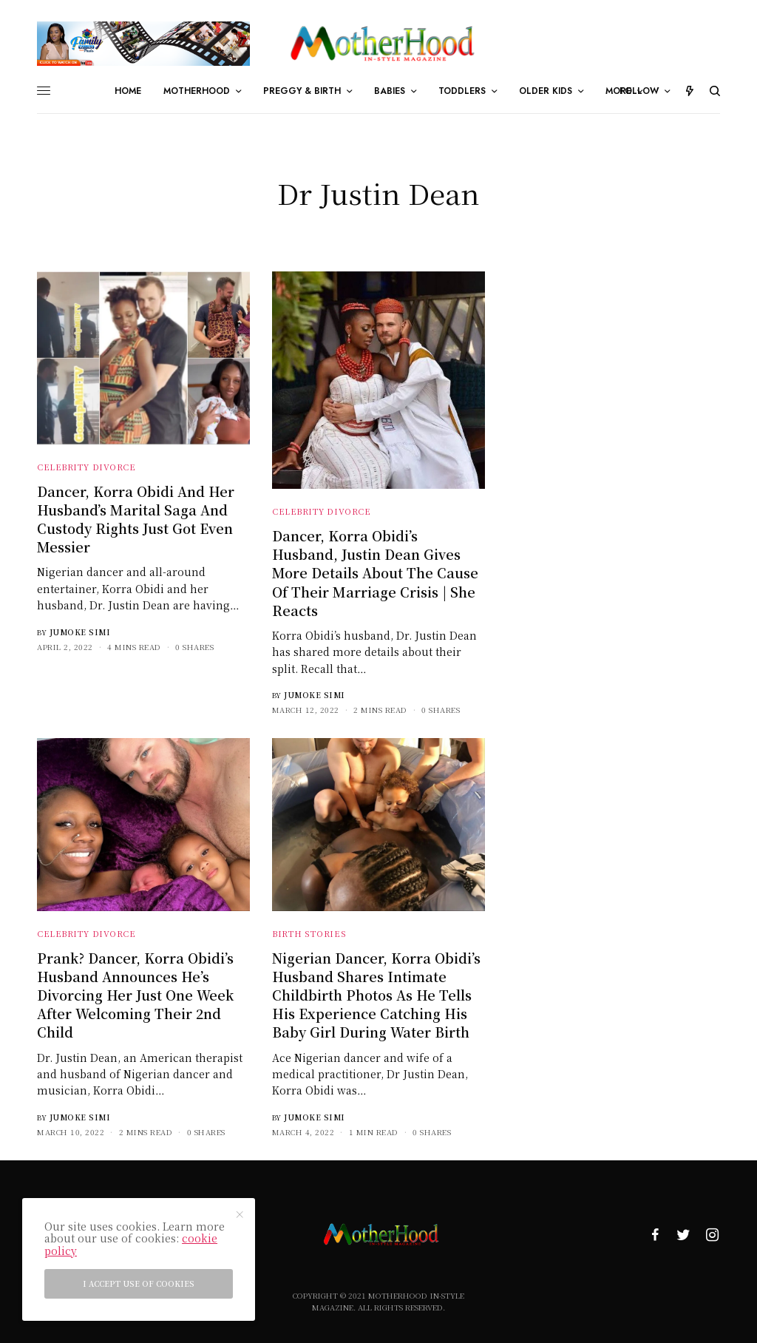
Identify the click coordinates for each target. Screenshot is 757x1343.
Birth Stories (309, 933)
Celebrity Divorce (86, 467)
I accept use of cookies (138, 1283)
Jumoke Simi (80, 631)
